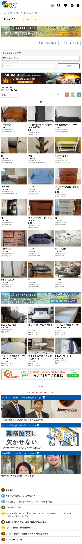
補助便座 (9, 490)
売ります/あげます (25, 13)
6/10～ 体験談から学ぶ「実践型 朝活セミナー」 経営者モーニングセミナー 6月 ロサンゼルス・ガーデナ (38, 515)
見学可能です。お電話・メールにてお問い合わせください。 (31, 502)
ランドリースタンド (14, 540)
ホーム (3, 13)
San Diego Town (13, 7)
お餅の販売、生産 (13, 508)
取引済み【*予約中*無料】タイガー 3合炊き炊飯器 (27, 534)
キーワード (8, 67)
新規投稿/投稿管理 (47, 43)
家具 (33, 13)
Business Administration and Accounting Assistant (26, 522)
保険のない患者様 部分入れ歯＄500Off (23, 496)
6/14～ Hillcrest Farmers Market (19, 528)
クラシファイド (12, 13)
